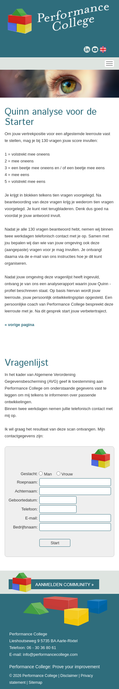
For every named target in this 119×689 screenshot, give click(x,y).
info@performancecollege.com (50, 654)
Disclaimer (69, 676)
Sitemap (35, 682)
